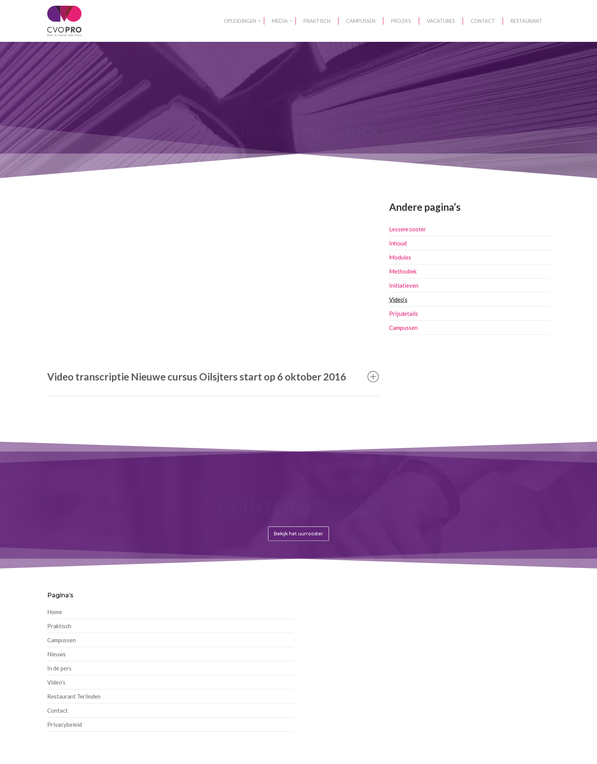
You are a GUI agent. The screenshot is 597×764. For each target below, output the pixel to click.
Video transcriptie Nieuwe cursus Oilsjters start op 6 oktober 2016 (213, 377)
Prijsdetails (403, 313)
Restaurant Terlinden (74, 696)
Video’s (398, 299)
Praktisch (59, 625)
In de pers (59, 668)
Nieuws (56, 654)
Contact (57, 710)
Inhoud (398, 243)
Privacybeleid (64, 724)
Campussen (403, 327)
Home (54, 611)
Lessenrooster (407, 229)
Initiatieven (403, 285)
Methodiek (403, 271)
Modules (400, 257)
